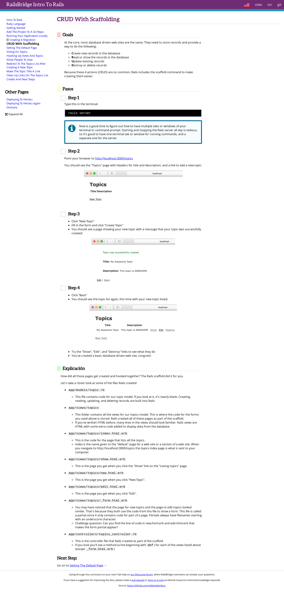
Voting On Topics (17, 51)
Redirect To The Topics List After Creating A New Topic (26, 65)
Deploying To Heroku (20, 99)
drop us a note (156, 584)
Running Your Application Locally (27, 35)
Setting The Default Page (22, 47)
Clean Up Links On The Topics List (27, 75)
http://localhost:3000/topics (114, 159)
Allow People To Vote (20, 59)
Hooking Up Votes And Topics (25, 55)
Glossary (12, 107)
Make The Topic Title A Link (23, 71)
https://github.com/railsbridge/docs (146, 590)
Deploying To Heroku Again (23, 103)
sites (258, 4)
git (279, 4)
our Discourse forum (142, 579)
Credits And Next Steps (21, 79)
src (270, 4)
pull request (138, 584)
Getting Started (16, 28)
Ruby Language (16, 24)
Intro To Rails (35, 4)
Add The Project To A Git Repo (25, 32)
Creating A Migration (21, 39)
